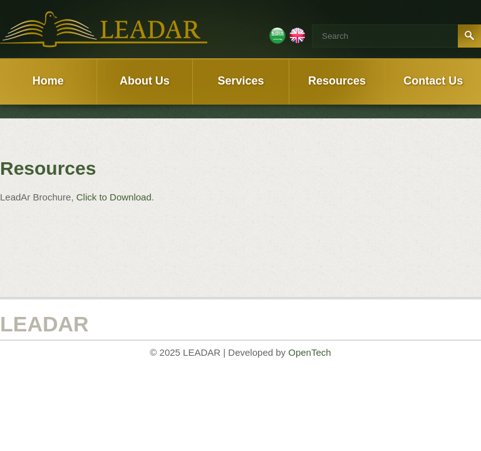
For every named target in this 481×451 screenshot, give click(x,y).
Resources (337, 81)
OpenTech (309, 352)
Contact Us (433, 81)
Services (240, 81)
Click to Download (114, 197)
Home (48, 81)
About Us (145, 81)
